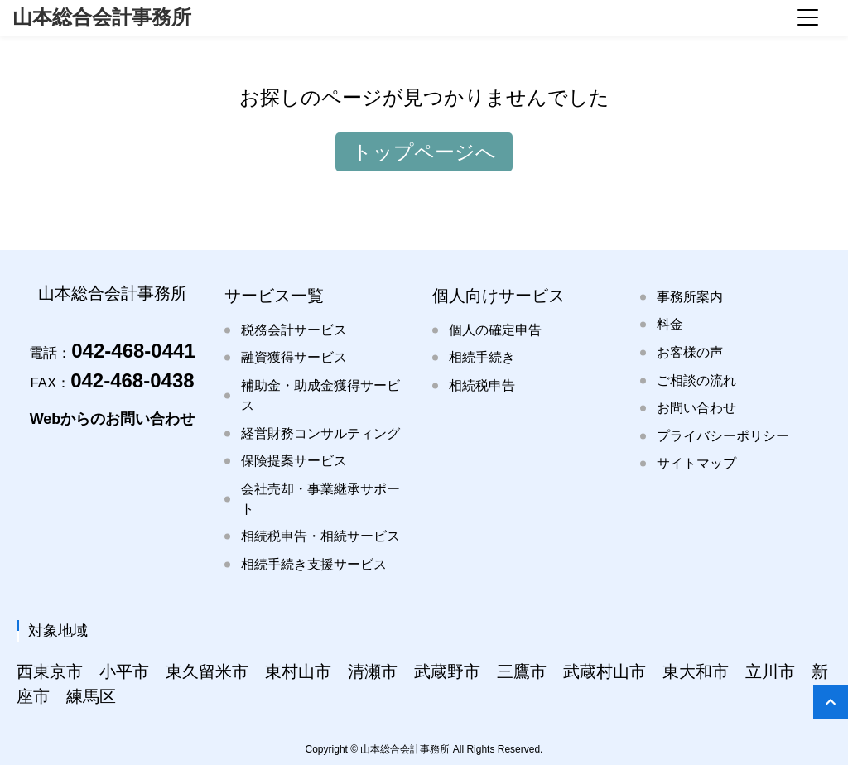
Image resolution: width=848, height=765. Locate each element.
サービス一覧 (274, 295)
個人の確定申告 (495, 330)
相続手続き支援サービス (314, 564)
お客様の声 (690, 352)
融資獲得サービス (294, 357)
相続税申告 (482, 385)
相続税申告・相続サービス (320, 536)
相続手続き (482, 357)
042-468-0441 (112, 350)
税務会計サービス (294, 330)
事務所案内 (690, 297)
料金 (670, 324)
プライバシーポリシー (723, 436)
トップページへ (424, 152)
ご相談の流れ (696, 380)
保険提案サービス (294, 461)
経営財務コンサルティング (320, 433)
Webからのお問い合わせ (112, 419)
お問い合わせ (696, 408)
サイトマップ (696, 463)
